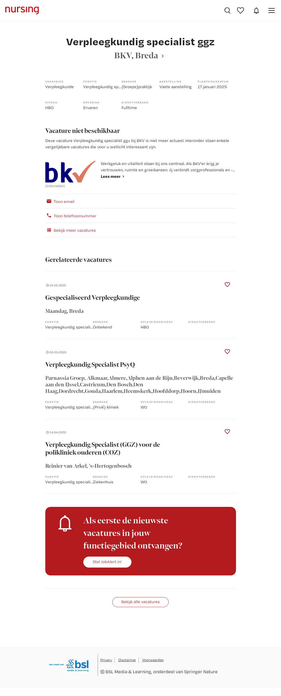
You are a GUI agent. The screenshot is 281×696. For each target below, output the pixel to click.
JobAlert (256, 10)
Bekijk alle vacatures (140, 601)
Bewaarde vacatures (241, 10)
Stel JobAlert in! (107, 561)
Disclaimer (127, 660)
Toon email (59, 201)
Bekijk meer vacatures (70, 230)
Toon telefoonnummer (70, 215)
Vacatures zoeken (227, 10)
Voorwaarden (153, 660)
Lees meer (110, 176)
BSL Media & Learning (128, 671)
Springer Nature (201, 671)
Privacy (106, 660)
